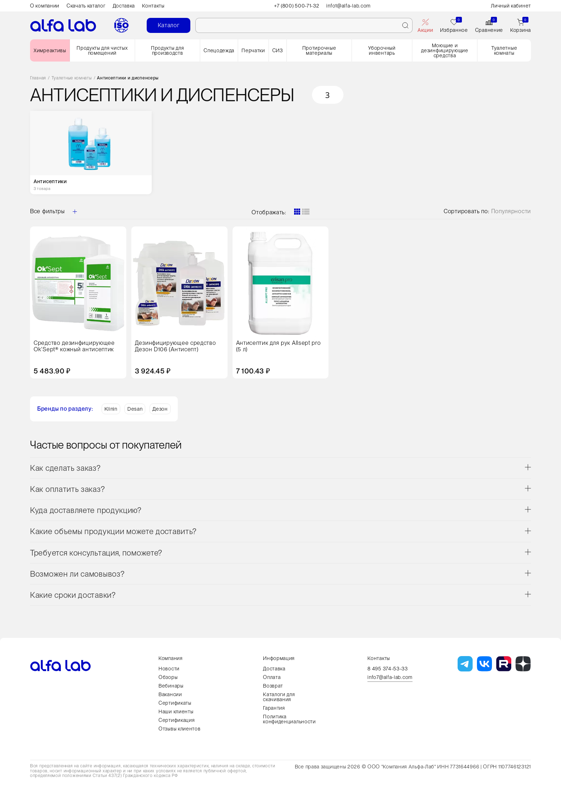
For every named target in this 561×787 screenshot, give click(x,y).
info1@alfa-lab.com (349, 6)
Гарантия (274, 707)
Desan (135, 409)
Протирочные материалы (319, 50)
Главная (38, 78)
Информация (279, 658)
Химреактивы (50, 50)
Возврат (273, 685)
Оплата (271, 677)
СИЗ (277, 50)
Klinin (110, 409)
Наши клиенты (175, 711)
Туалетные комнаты (504, 50)
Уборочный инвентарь (381, 50)
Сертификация (176, 720)
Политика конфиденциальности (289, 719)
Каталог (169, 25)
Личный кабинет (511, 6)
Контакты (153, 6)
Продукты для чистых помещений (102, 50)
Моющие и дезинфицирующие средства (444, 50)
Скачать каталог (86, 6)
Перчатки (253, 50)
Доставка (124, 6)
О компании (44, 6)
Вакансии (170, 694)
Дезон (160, 409)
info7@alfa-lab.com (390, 677)
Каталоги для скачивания (279, 697)
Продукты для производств (167, 50)
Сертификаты (174, 702)
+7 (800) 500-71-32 (297, 6)
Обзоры (167, 677)
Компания (170, 658)
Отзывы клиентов (179, 728)
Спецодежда (219, 50)
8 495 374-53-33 (387, 668)
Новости (169, 668)
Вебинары (171, 685)
